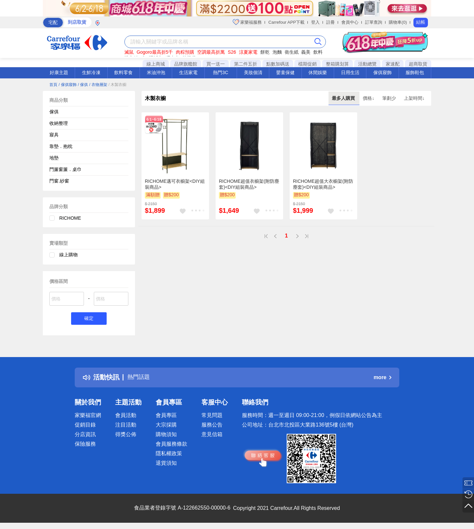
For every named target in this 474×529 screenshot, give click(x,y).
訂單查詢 (373, 22)
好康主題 (59, 72)
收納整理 (58, 123)
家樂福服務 (247, 22)
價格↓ (369, 98)
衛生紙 (292, 52)
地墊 (54, 157)
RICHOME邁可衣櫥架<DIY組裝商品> (175, 184)
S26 (232, 52)
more (382, 378)
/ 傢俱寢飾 (68, 84)
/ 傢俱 (83, 84)
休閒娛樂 (317, 72)
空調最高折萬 (211, 52)
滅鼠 (129, 52)
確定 (89, 319)
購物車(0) (398, 22)
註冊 (330, 22)
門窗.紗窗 (59, 180)
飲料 (318, 52)
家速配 (393, 64)
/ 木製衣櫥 (118, 84)
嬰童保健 (285, 72)
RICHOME (70, 218)
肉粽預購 (185, 52)
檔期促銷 (307, 64)
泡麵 (277, 52)
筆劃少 (389, 98)
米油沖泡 (156, 72)
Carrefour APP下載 (286, 22)
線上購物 (68, 254)
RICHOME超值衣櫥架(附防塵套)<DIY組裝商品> (249, 184)
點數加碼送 (277, 64)
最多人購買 (344, 98)
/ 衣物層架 (98, 84)
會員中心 (349, 22)
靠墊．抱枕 (60, 146)
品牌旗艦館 (185, 64)
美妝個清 (253, 72)
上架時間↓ (414, 98)
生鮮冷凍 (91, 72)
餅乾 (265, 52)
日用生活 (350, 72)
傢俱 (54, 111)
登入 (315, 22)
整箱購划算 (337, 64)
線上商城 (155, 64)
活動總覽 (367, 64)
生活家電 (188, 72)
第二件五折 (245, 64)
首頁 (53, 84)
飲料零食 (123, 72)
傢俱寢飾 (382, 72)
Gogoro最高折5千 (155, 52)
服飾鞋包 (415, 72)
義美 (305, 52)
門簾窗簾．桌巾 (65, 169)
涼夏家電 (248, 52)
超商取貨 (418, 64)
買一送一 (215, 64)
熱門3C (220, 72)
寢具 (54, 134)
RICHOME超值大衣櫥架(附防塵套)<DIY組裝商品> (323, 184)
